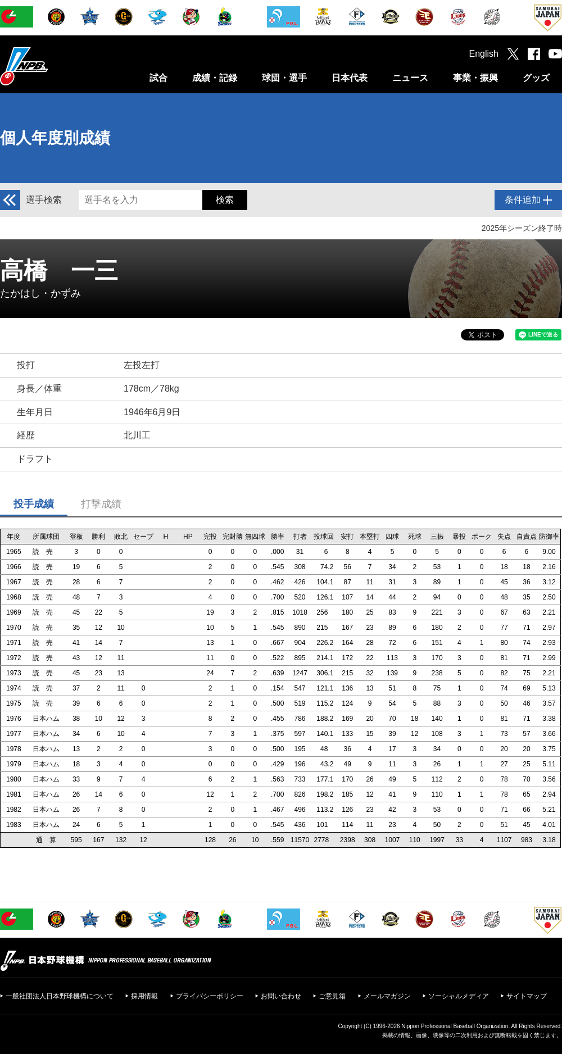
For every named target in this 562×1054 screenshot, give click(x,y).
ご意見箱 (332, 996)
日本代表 (350, 78)
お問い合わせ (281, 996)
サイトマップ (526, 996)
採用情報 (144, 996)
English (483, 53)
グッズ (536, 78)
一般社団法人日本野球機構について (60, 996)
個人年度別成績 (55, 138)
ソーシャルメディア (458, 996)
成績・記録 (214, 78)
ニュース (410, 78)
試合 (158, 78)
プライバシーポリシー (209, 996)
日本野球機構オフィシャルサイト (52, 66)
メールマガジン (387, 996)
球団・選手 (284, 78)
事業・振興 (475, 78)
